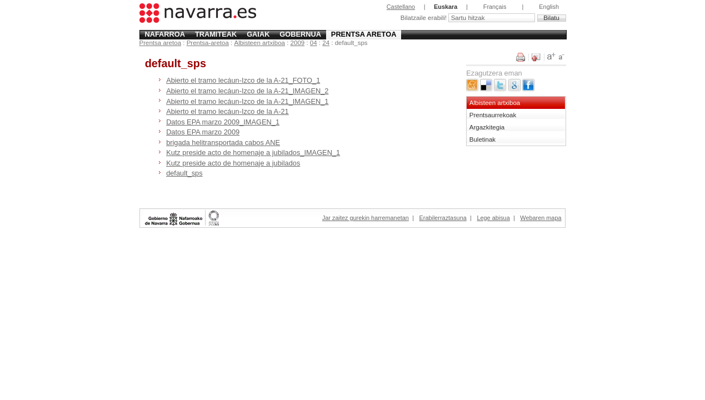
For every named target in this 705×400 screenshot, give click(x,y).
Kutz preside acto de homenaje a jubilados (233, 163)
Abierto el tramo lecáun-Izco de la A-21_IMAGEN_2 (247, 91)
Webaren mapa (540, 217)
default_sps (184, 173)
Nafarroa (164, 34)
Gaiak (258, 34)
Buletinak (482, 139)
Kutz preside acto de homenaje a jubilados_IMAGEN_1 (253, 152)
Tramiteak (216, 34)
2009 (298, 42)
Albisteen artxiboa (259, 42)
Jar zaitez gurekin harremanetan (365, 217)
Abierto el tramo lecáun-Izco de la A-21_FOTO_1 (243, 80)
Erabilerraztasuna (443, 217)
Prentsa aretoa (364, 34)
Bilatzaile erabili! (424, 17)
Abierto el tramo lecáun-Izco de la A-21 (227, 111)
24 (325, 42)
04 (313, 42)
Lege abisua (493, 217)
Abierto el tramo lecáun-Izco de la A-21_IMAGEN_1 (247, 101)
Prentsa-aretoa (208, 42)
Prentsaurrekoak (493, 115)
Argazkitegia (486, 127)
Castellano (401, 6)
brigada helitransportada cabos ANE (223, 142)
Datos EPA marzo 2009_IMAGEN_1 (222, 122)
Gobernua (300, 34)
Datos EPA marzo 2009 (202, 132)
